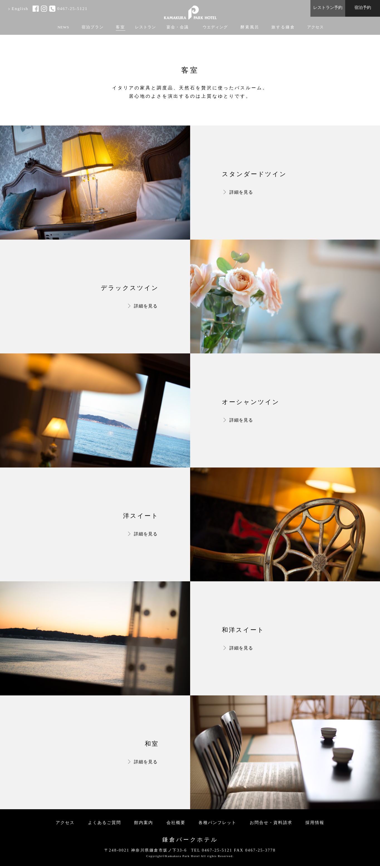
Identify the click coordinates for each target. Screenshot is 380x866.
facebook (36, 9)
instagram (44, 9)
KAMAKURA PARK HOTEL (190, 10)
